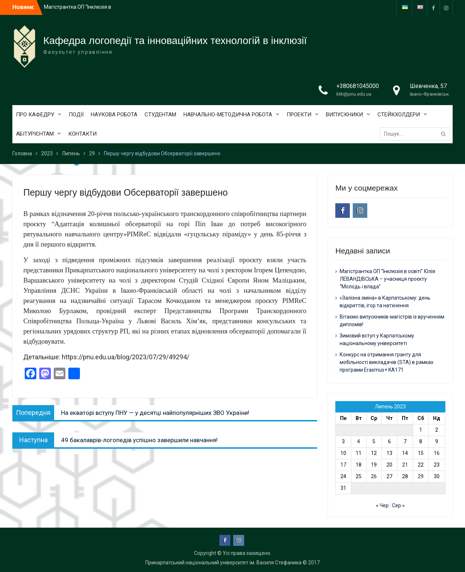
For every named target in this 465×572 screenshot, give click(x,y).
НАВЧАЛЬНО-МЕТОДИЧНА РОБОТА (227, 114)
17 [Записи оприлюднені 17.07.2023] (343, 465)
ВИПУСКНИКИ (344, 114)
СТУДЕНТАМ (160, 114)
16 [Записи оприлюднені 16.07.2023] (437, 453)
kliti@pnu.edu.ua (353, 94)
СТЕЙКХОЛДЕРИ (398, 114)
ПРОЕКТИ (299, 114)
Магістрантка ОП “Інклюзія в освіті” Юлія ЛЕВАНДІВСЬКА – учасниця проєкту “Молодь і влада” (387, 278)
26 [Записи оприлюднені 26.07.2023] (374, 476)
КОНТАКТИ (82, 134)
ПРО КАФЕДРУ (35, 114)
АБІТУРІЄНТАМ (35, 134)
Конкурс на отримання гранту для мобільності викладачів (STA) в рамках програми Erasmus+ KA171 (386, 362)
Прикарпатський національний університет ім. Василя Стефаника (223, 562)
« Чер (382, 505)
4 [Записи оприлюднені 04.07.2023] (358, 441)
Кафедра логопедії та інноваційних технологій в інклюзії (175, 40)
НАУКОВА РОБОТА (114, 114)
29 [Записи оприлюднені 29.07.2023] (421, 476)
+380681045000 (357, 86)
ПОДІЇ (76, 114)
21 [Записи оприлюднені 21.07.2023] (405, 465)
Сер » (398, 505)
